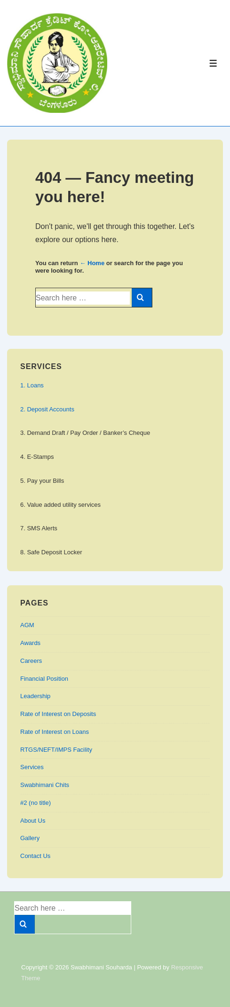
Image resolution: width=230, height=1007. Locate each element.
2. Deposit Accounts (47, 409)
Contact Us (35, 855)
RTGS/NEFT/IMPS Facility (56, 749)
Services (32, 767)
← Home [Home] (91, 263)
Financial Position (44, 678)
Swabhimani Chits (44, 784)
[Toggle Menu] (213, 63)
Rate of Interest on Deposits (58, 713)
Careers (31, 660)
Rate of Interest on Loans (54, 731)
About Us (32, 820)
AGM (27, 625)
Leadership (35, 696)
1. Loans (32, 385)
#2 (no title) (35, 802)
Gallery (30, 838)
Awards (30, 642)
